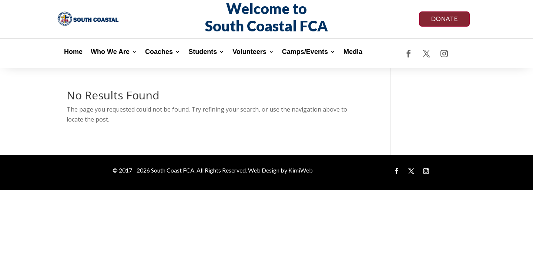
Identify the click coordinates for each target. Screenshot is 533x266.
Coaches (159, 52)
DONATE (444, 19)
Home (73, 52)
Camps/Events (305, 52)
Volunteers (249, 52)
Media (352, 52)
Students (202, 52)
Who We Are (110, 52)
